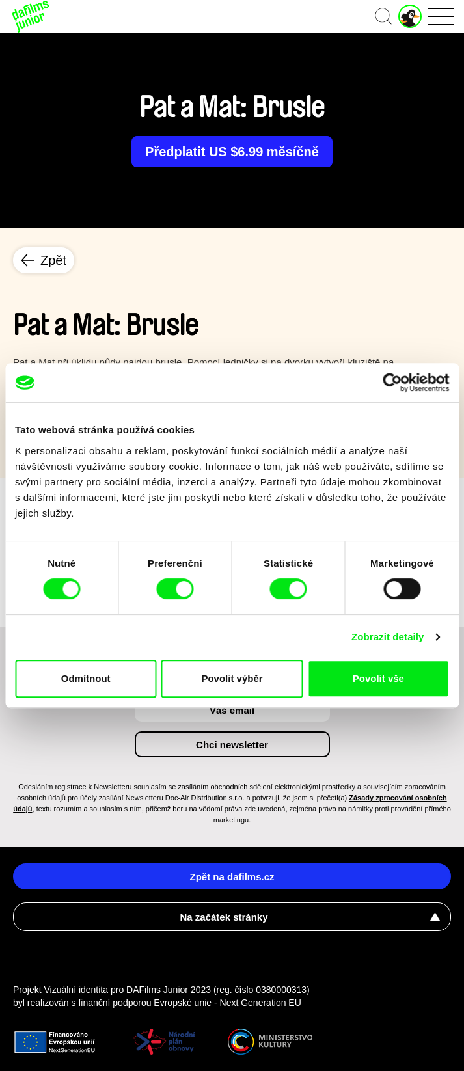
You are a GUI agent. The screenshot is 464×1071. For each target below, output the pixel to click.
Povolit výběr (231, 678)
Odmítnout (86, 678)
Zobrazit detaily (387, 636)
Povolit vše (378, 678)
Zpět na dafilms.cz (231, 876)
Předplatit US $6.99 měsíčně (232, 151)
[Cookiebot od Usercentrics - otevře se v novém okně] (392, 382)
